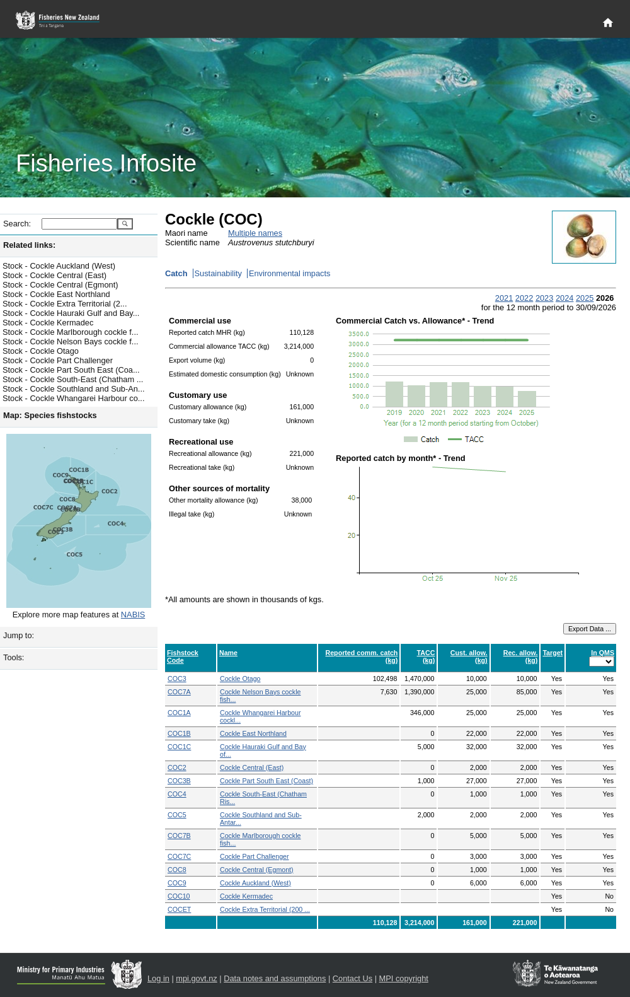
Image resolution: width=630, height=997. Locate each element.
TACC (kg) (426, 656)
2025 (584, 298)
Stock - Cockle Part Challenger (58, 360)
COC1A (179, 712)
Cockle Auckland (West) (255, 883)
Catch (176, 273)
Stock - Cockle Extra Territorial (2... (65, 303)
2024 (564, 298)
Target (552, 652)
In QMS (602, 652)
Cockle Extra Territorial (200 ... (265, 909)
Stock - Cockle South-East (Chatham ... (73, 379)
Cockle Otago (240, 678)
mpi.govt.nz (196, 978)
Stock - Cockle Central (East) (54, 275)
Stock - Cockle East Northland (56, 294)
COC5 (177, 815)
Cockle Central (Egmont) (257, 869)
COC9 (177, 883)
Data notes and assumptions (275, 978)
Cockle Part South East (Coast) (266, 780)
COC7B (179, 835)
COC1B (179, 733)
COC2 (177, 767)
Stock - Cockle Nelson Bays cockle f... (71, 341)
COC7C (179, 856)
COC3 (177, 678)
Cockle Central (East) (252, 767)
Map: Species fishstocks (50, 415)
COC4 (177, 794)
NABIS (133, 614)
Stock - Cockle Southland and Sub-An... (74, 389)
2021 (504, 298)
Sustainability (218, 273)
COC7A (179, 692)
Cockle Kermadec (246, 896)
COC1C (179, 746)
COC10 (179, 896)
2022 (524, 298)
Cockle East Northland (253, 733)
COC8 (177, 869)
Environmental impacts (289, 273)
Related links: (29, 245)
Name (228, 652)
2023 (544, 298)
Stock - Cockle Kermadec (48, 322)
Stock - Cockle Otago (41, 351)
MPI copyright (403, 978)
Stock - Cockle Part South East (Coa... (71, 370)
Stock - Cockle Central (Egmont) (60, 284)
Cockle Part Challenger (254, 856)
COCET (179, 909)
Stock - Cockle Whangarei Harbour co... (73, 398)
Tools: (13, 657)
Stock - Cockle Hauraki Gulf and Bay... (71, 313)
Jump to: (18, 635)
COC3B (179, 780)
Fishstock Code (182, 656)
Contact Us (352, 978)
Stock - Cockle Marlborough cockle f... (71, 332)
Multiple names (255, 233)
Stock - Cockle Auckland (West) (59, 266)
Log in (158, 978)
